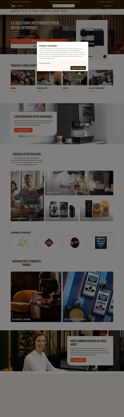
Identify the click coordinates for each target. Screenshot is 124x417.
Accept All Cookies (78, 68)
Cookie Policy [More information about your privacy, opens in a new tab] (51, 58)
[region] (62, 56)
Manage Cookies (44, 63)
